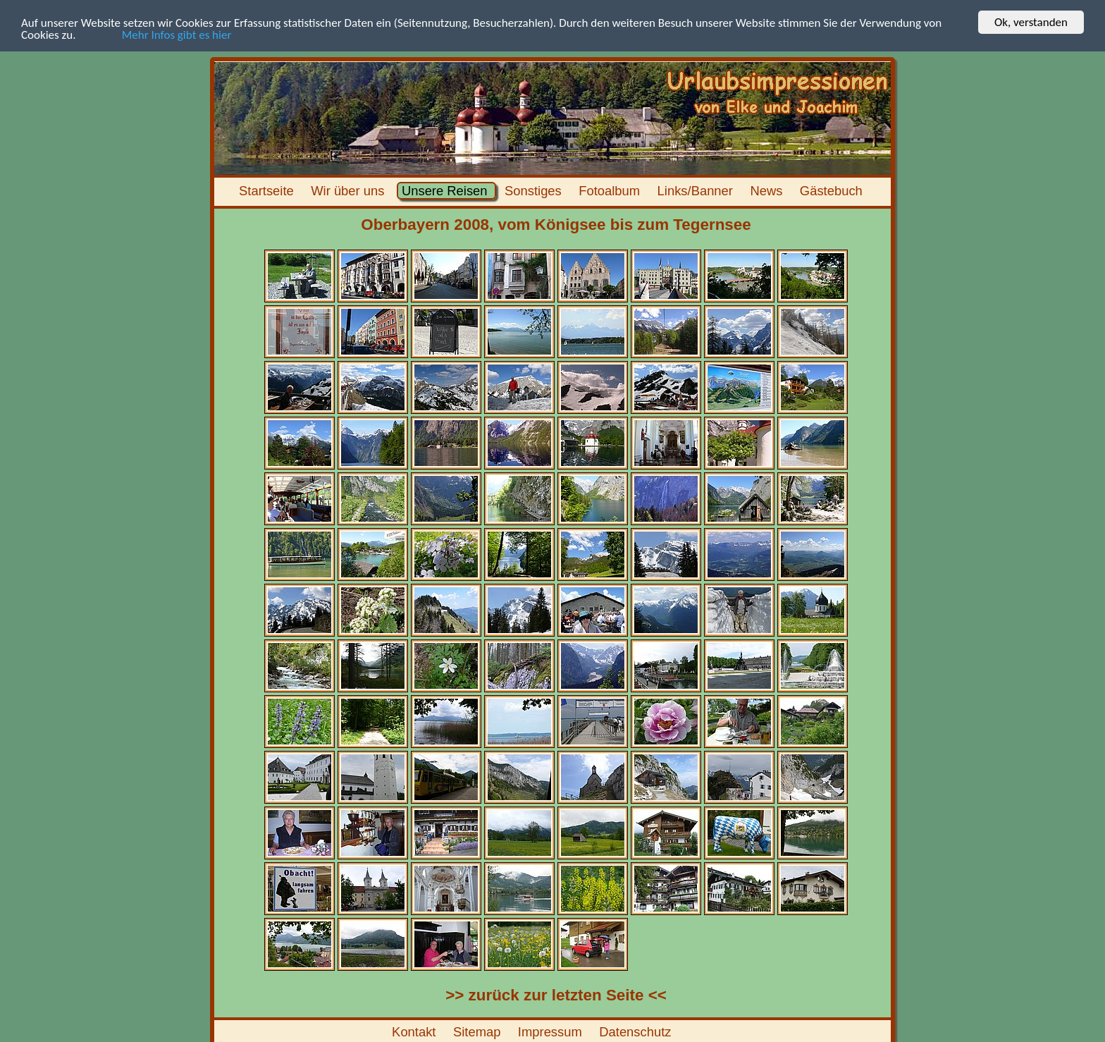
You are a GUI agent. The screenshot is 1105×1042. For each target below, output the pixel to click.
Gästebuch (833, 190)
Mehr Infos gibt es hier (154, 34)
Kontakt (415, 1031)
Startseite (268, 190)
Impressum (551, 1031)
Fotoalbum (611, 190)
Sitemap (479, 1031)
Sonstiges (535, 190)
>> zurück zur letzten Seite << (556, 995)
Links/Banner (696, 190)
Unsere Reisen (446, 190)
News (767, 190)
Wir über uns (349, 190)
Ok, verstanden (1031, 22)
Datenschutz (637, 1031)
